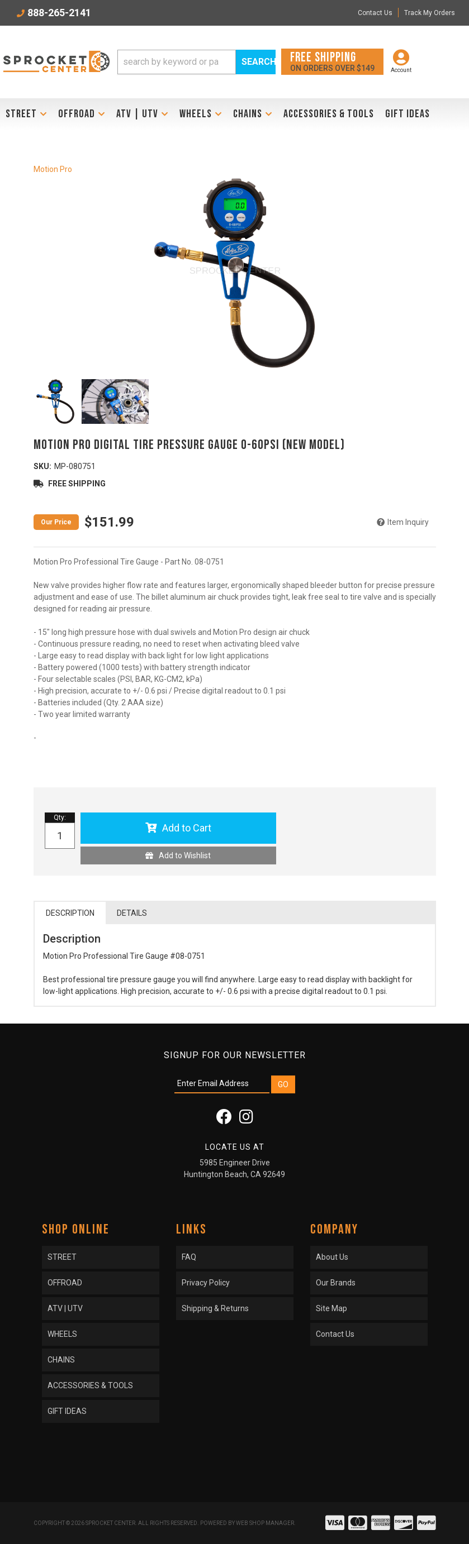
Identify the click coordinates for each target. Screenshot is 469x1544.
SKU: (42, 466)
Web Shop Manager (265, 1523)
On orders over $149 (332, 61)
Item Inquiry (408, 522)
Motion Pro (53, 169)
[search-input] (177, 62)
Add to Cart (186, 828)
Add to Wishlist (185, 855)
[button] (196, 62)
